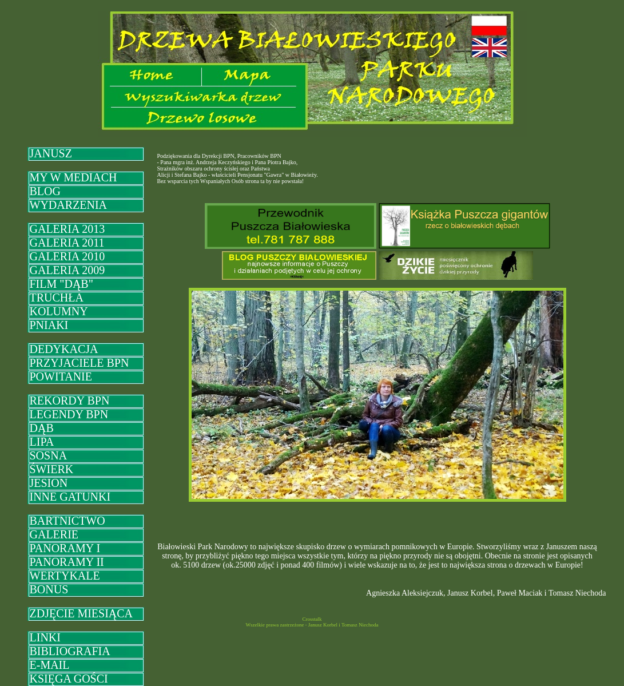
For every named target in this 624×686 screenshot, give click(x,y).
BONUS (49, 589)
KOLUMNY (59, 311)
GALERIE (54, 534)
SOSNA (48, 455)
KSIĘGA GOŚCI (69, 678)
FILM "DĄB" (61, 283)
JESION (49, 483)
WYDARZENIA (69, 205)
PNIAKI (49, 325)
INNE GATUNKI (70, 496)
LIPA (42, 441)
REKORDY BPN (70, 400)
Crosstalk (311, 619)
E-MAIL (50, 665)
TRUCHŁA (57, 297)
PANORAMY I (65, 548)
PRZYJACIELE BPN (79, 362)
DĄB (42, 428)
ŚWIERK (52, 469)
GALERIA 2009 (67, 270)
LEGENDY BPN (69, 414)
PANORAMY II (67, 562)
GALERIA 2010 (67, 256)
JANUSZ (51, 153)
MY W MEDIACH (73, 177)
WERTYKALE (65, 575)
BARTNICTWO (67, 520)
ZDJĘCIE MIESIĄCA (81, 613)
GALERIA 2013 (67, 229)
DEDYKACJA (64, 349)
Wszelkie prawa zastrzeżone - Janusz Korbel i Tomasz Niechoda (311, 625)
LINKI (45, 637)
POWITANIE (61, 376)
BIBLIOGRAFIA (70, 651)
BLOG (45, 191)
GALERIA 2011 (67, 242)
